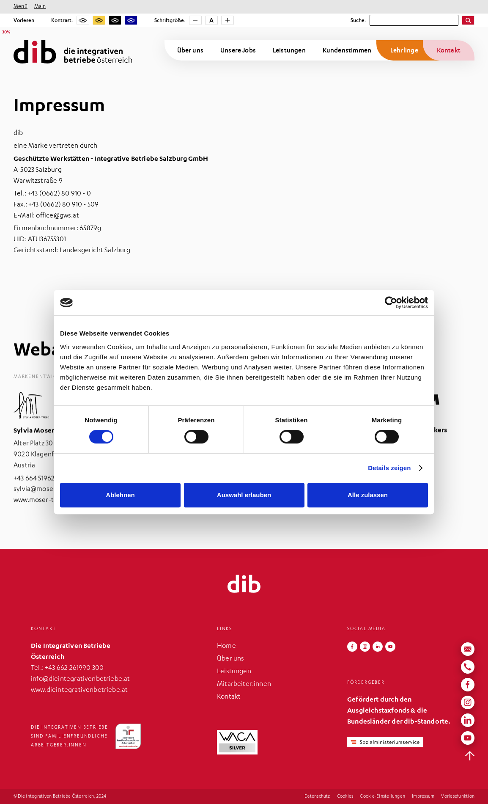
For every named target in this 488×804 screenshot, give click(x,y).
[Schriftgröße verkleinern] (195, 20)
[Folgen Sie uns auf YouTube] (390, 647)
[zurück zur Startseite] (244, 584)
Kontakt (449, 50)
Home (226, 646)
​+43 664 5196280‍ (38, 487)
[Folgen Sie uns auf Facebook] (352, 647)
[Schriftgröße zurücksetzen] (211, 20)
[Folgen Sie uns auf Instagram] (365, 647)
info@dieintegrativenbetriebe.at (80, 679)
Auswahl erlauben (244, 494)
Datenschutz (317, 796)
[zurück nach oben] (469, 755)
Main (40, 7)
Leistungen (289, 50)
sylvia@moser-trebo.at (48, 498)
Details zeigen (389, 467)
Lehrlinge (404, 50)
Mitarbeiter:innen (244, 684)
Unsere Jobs (238, 50)
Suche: (358, 20)
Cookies (345, 796)
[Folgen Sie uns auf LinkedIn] (378, 647)
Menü (20, 7)
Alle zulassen (368, 494)
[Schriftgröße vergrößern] (227, 20)
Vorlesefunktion (457, 796)
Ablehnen (120, 494)
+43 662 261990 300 (74, 668)
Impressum (423, 796)
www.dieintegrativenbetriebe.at (79, 690)
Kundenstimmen (347, 50)
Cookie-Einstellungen (382, 796)
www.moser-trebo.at (45, 509)
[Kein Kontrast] (83, 20)
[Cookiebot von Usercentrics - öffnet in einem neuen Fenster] (391, 302)
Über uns (190, 50)
